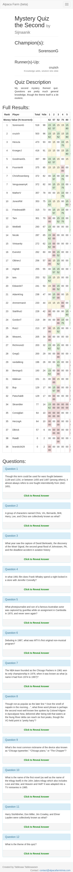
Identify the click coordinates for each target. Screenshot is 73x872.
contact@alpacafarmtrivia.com (55, 870)
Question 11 (12, 806)
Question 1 (11, 468)
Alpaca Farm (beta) (15, 4)
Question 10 (12, 770)
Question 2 (11, 505)
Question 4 (11, 569)
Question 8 (11, 696)
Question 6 (11, 632)
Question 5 (11, 599)
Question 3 (11, 535)
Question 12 (12, 836)
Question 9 (11, 739)
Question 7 (11, 663)
